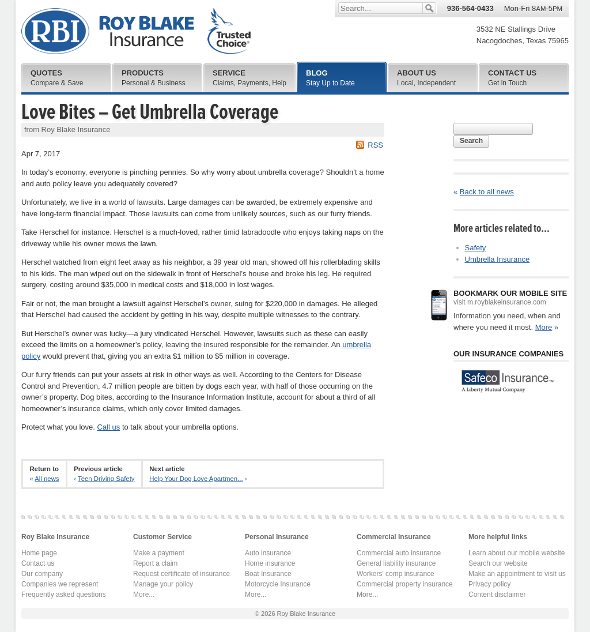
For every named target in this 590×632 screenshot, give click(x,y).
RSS (375, 145)
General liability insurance (396, 563)
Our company (42, 574)
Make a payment (158, 553)
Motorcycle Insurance (278, 584)
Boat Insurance (268, 574)
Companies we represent (59, 584)
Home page (39, 553)
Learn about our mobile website (516, 553)
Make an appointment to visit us (517, 574)
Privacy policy (489, 584)
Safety (475, 247)
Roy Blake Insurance (136, 31)
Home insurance (270, 563)
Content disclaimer (496, 594)
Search (471, 141)
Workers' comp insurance (395, 574)
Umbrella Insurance (497, 259)
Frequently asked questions (63, 594)
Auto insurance (268, 553)
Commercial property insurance (405, 584)
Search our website (498, 563)
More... (143, 594)
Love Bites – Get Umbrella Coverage (149, 112)
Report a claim (155, 563)
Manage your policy (163, 584)
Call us (108, 427)
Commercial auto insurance (399, 553)
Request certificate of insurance (181, 574)
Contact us (37, 563)
